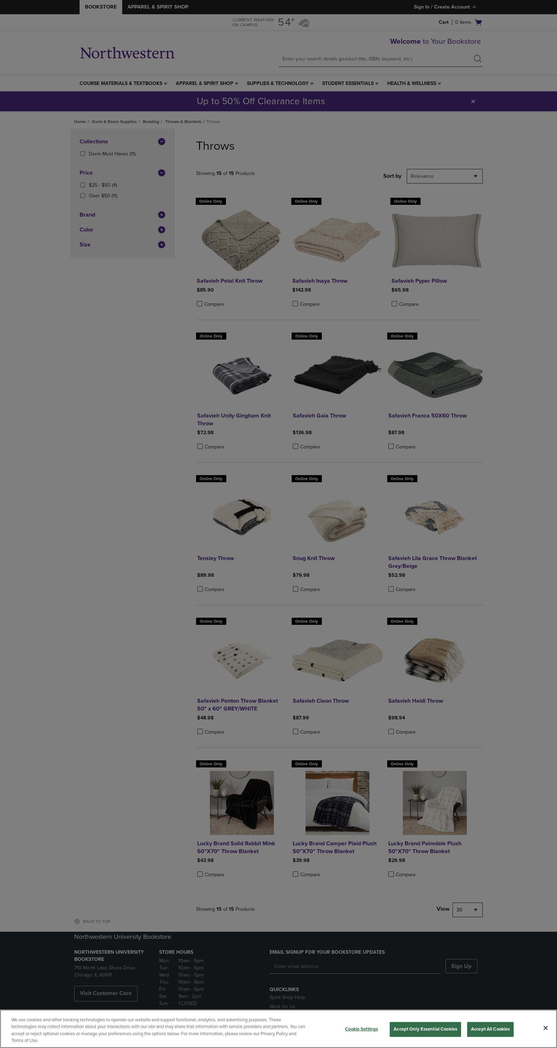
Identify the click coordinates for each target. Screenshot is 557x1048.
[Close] (545, 1028)
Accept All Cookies (490, 1029)
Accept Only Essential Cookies (425, 1029)
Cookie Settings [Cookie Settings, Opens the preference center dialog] (361, 1029)
